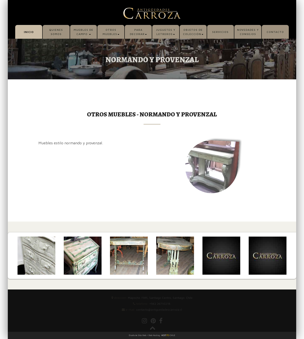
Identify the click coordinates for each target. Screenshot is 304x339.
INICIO (29, 32)
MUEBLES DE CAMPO (83, 32)
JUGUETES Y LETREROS (165, 32)
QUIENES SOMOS (56, 32)
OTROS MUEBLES (111, 32)
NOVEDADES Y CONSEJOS (248, 32)
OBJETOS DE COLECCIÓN (193, 32)
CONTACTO (275, 32)
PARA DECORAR (138, 32)
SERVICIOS (220, 32)
